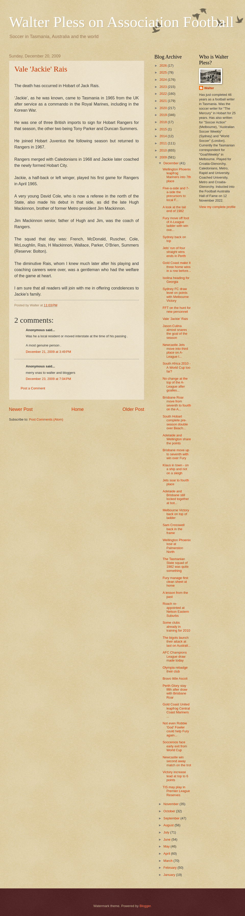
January (169, 875)
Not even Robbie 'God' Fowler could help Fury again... (176, 729)
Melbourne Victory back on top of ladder (176, 514)
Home (77, 409)
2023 (164, 87)
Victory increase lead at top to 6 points (175, 776)
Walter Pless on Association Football (121, 22)
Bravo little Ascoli (175, 678)
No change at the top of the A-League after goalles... (175, 384)
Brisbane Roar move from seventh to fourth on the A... (177, 403)
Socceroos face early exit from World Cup (175, 746)
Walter (209, 88)
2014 (164, 136)
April (167, 853)
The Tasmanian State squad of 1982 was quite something (176, 565)
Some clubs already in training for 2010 (176, 626)
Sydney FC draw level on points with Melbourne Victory (176, 295)
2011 (164, 143)
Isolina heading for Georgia (176, 280)
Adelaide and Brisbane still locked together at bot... (176, 497)
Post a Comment (33, 388)
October (169, 811)
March (168, 861)
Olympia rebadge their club (175, 669)
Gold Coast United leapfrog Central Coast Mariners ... (176, 710)
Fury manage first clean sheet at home (175, 582)
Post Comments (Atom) (46, 419)
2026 (164, 65)
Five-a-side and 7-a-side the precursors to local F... (176, 194)
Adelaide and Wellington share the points (177, 439)
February (170, 867)
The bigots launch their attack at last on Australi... (176, 641)
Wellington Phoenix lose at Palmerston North (177, 546)
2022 (164, 94)
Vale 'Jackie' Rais (40, 69)
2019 (164, 115)
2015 (164, 129)
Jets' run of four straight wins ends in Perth (174, 252)
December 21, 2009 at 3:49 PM (48, 352)
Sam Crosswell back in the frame (174, 529)
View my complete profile (217, 207)
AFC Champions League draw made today (175, 656)
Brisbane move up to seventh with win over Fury (176, 454)
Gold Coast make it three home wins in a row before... (177, 267)
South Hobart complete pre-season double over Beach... (175, 422)
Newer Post (21, 409)
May (166, 846)
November (171, 804)
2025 (164, 72)
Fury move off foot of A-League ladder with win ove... (176, 224)
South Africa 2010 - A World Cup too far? (177, 367)
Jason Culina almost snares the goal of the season (175, 332)
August (169, 825)
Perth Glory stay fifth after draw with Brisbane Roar (175, 691)
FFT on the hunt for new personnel (177, 310)
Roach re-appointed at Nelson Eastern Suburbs (176, 609)
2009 (164, 157)
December (171, 163)
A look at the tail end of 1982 (174, 209)
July (166, 832)
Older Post (133, 409)
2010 (164, 150)
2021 (164, 101)
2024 (164, 80)
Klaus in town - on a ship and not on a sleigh (176, 469)
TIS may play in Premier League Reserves (176, 791)
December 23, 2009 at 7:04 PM (48, 379)
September (171, 818)
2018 (164, 122)
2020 (164, 108)
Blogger (145, 906)
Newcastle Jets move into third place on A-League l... (175, 350)
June (167, 839)
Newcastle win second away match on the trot (177, 761)
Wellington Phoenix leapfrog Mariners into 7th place (177, 175)
